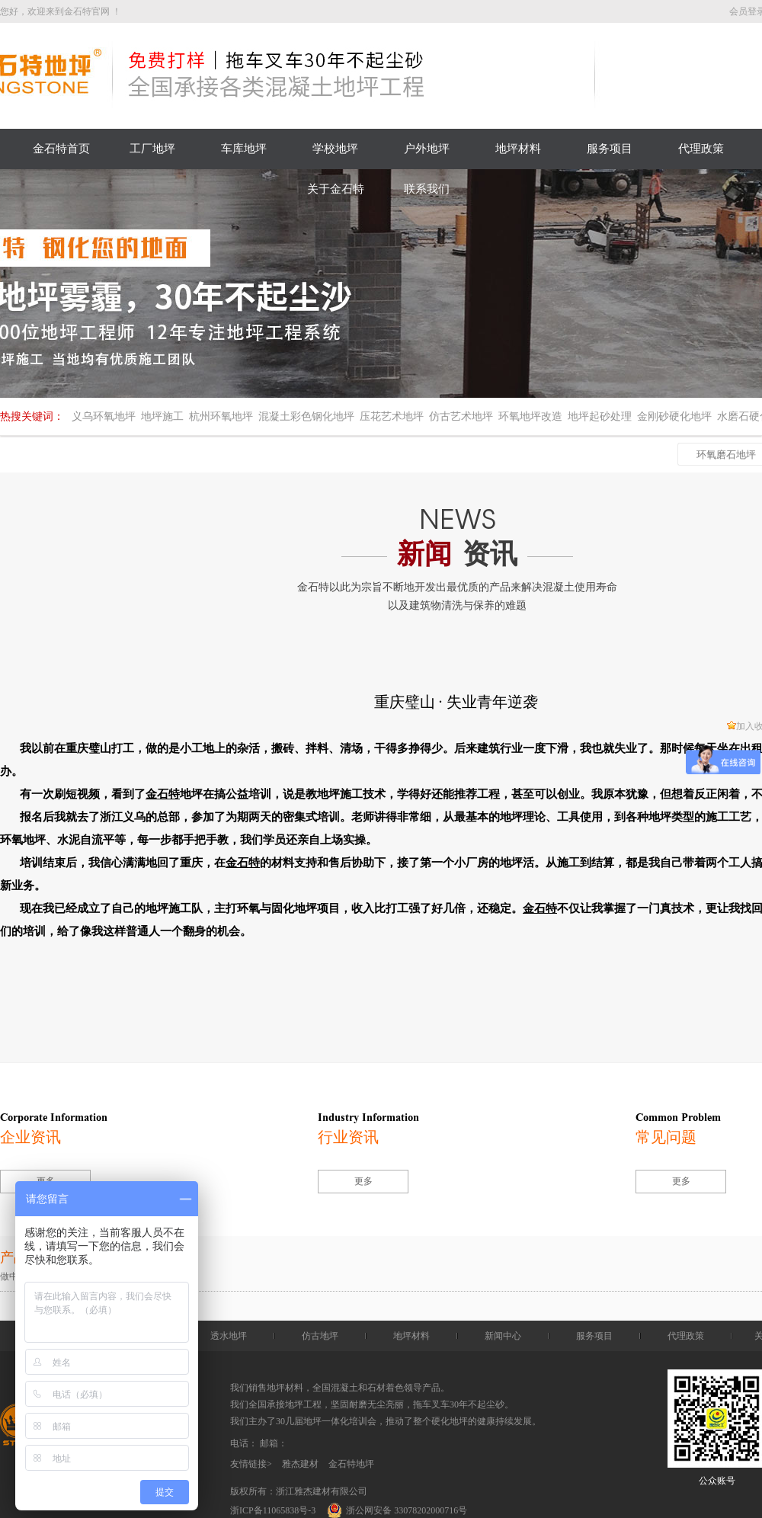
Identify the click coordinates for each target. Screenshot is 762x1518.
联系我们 (427, 189)
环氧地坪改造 (530, 416)
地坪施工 (162, 416)
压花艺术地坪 (392, 416)
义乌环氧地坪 (104, 416)
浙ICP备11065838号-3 (272, 1510)
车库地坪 (244, 149)
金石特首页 (61, 149)
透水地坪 (228, 1336)
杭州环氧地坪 (221, 416)
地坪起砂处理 (600, 416)
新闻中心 (503, 1336)
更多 (363, 1181)
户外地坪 (427, 149)
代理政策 (701, 149)
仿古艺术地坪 (461, 416)
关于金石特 (335, 189)
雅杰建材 (300, 1464)
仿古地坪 (320, 1336)
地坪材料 (518, 149)
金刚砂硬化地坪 (674, 416)
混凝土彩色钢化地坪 (306, 416)
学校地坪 (335, 149)
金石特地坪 (351, 1464)
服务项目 (609, 149)
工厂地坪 (152, 149)
